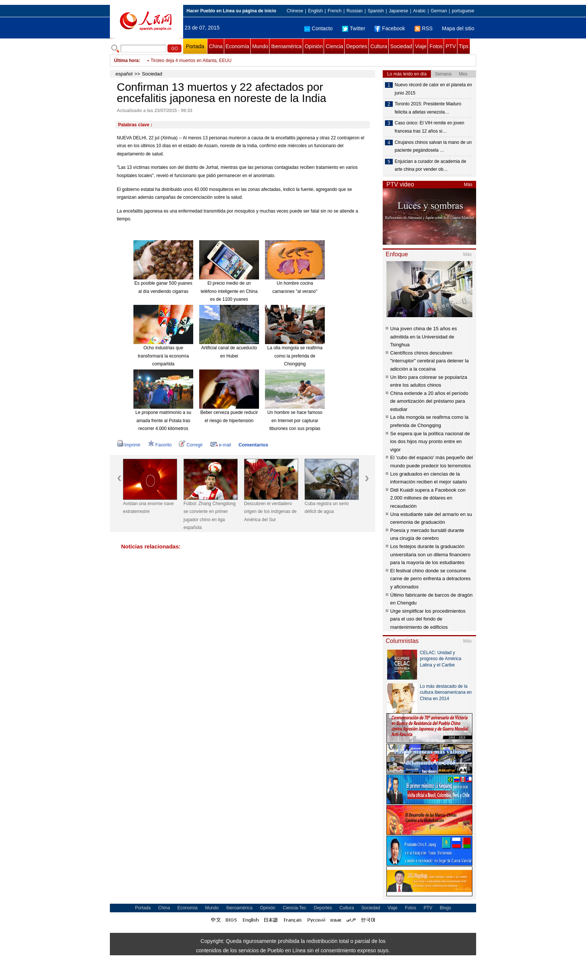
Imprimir (129, 445)
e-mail (220, 445)
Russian (354, 10)
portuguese (463, 10)
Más (468, 184)
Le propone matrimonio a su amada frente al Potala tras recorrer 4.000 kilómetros (163, 420)
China (216, 46)
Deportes (356, 46)
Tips (464, 46)
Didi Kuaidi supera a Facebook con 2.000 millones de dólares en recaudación (428, 498)
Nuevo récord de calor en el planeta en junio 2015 (433, 89)
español (124, 74)
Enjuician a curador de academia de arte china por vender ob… (430, 165)
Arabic (419, 10)
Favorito (160, 445)
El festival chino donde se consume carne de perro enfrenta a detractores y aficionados (430, 579)
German (439, 10)
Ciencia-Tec (294, 907)
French (335, 10)
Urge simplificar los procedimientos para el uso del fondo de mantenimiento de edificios (428, 619)
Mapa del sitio (458, 28)
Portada (195, 46)
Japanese (398, 10)
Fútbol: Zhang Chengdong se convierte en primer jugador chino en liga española (209, 515)
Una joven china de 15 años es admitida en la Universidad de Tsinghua (423, 336)
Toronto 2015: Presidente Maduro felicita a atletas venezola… (428, 108)
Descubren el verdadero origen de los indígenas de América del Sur (270, 511)
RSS (423, 28)
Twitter (353, 28)
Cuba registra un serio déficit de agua (327, 507)
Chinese (295, 10)
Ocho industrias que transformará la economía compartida (163, 355)
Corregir (191, 445)
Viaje (420, 46)
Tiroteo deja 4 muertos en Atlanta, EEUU (191, 60)
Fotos (435, 46)
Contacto (318, 28)
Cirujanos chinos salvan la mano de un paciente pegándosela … (433, 146)
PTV (450, 46)
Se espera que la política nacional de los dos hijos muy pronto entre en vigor (430, 441)
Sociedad (401, 46)
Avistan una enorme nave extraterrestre (148, 507)
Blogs (445, 907)
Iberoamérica (286, 46)
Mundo (260, 46)
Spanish (376, 10)
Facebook (389, 28)
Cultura (378, 46)
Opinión (314, 46)
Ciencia (334, 46)
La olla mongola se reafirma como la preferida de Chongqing (295, 355)
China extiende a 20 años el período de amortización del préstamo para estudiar (429, 401)
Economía (237, 46)
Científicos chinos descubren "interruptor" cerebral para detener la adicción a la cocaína (429, 361)
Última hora (126, 60)
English (315, 10)
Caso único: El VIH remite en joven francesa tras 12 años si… (429, 127)
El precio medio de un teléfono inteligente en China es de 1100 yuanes (229, 291)
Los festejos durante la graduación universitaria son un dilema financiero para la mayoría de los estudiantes (430, 554)
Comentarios (253, 445)
